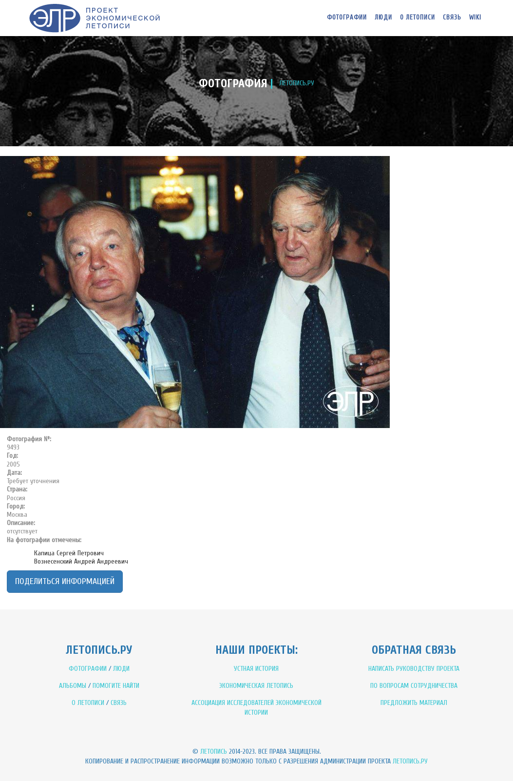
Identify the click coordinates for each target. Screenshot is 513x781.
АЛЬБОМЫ (72, 686)
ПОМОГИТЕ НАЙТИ (116, 686)
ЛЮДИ (121, 668)
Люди (383, 17)
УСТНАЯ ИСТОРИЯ (256, 668)
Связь (452, 17)
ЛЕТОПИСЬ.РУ (296, 83)
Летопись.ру (410, 761)
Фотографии (347, 17)
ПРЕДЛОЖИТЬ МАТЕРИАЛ (413, 703)
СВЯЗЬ (119, 703)
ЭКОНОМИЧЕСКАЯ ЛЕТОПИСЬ (256, 686)
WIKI (475, 17)
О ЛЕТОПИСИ (88, 703)
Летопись (213, 751)
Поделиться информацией (64, 581)
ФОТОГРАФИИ (88, 668)
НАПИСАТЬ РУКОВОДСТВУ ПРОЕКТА (413, 668)
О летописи (417, 17)
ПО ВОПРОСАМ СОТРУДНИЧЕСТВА (413, 686)
